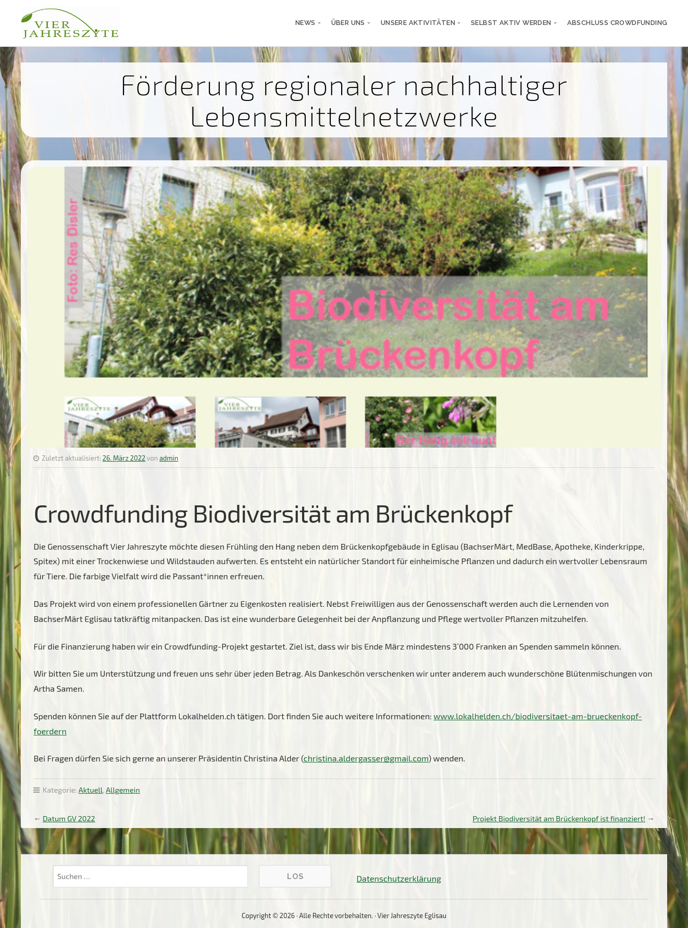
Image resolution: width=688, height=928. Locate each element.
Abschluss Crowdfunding (617, 23)
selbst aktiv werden (511, 23)
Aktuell (91, 789)
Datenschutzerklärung (398, 878)
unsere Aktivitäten (418, 23)
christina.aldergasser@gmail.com (366, 758)
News (305, 23)
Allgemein (123, 789)
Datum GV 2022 (69, 818)
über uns (348, 23)
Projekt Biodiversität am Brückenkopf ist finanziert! (558, 818)
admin (168, 458)
